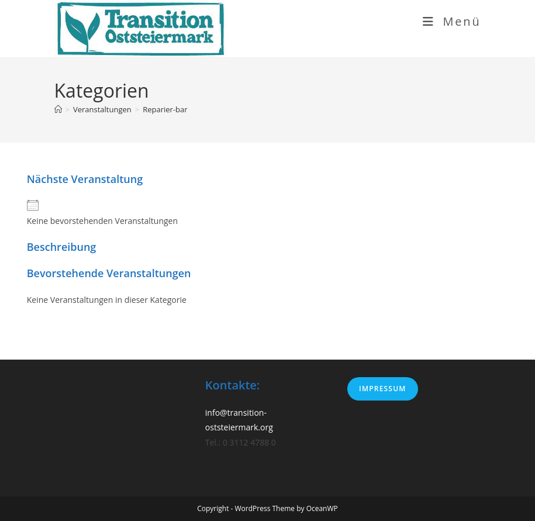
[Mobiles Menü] (452, 21)
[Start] (58, 109)
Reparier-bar (165, 109)
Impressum (382, 389)
